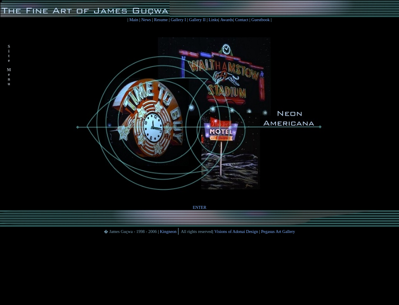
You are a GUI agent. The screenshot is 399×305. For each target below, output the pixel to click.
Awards (226, 19)
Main (134, 19)
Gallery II (197, 19)
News (146, 19)
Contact (241, 19)
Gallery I (179, 19)
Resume (160, 19)
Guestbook (261, 19)
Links (213, 19)
